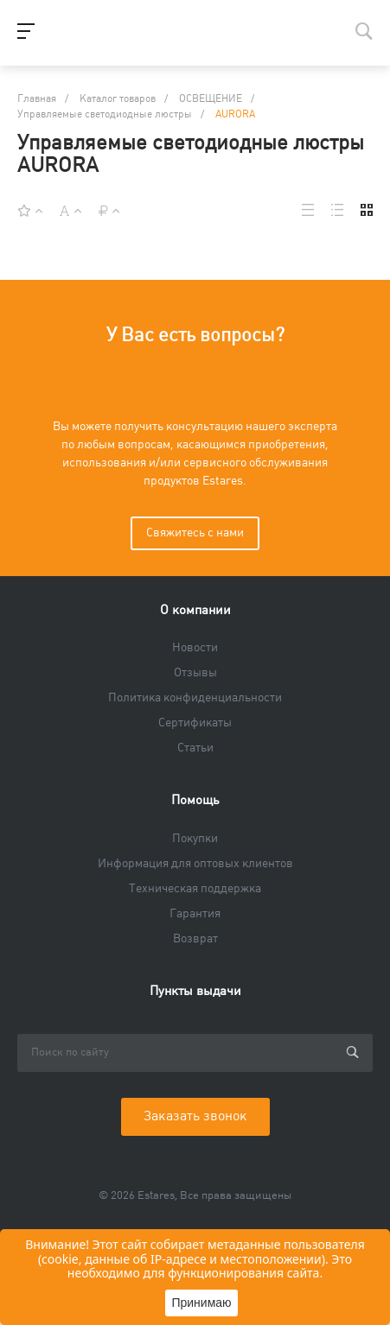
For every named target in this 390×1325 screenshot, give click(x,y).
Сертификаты (195, 723)
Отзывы (195, 673)
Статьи (195, 748)
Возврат (195, 939)
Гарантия (195, 914)
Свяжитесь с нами (195, 533)
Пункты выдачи (195, 991)
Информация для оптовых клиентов (195, 864)
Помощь (195, 800)
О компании (195, 610)
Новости (195, 648)
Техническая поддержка (195, 889)
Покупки (195, 839)
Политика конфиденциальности (195, 698)
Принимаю (201, 1302)
